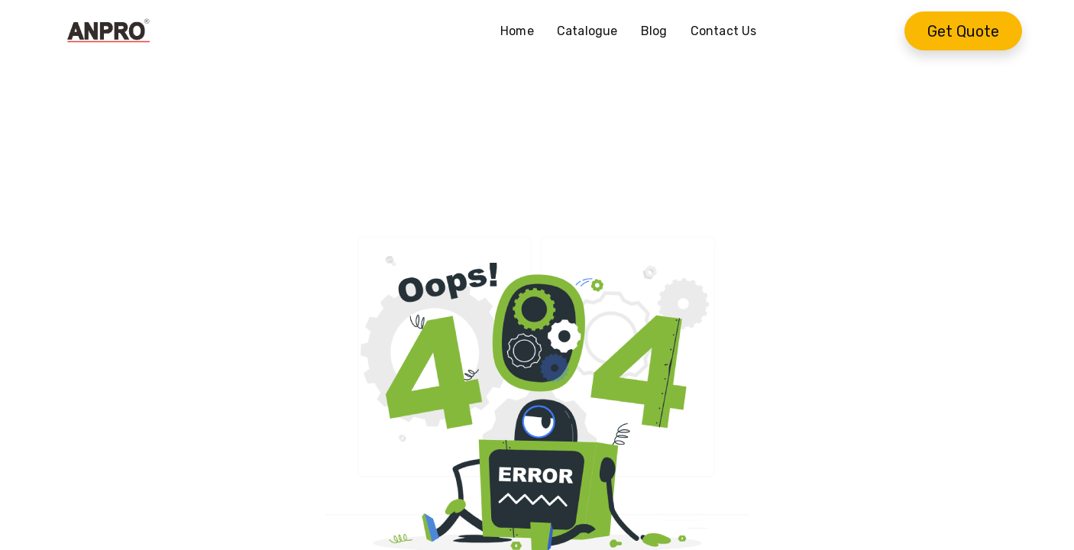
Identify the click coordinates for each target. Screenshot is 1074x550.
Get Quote (963, 31)
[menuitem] (522, 31)
